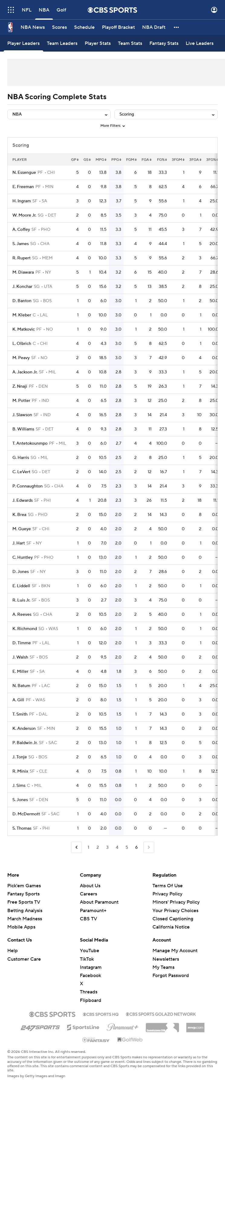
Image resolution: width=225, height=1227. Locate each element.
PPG (116, 159)
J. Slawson (22, 415)
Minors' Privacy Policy (176, 902)
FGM (131, 159)
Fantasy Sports (23, 894)
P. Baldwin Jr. (25, 743)
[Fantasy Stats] (164, 43)
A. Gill (18, 700)
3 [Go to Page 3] (107, 847)
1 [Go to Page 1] (88, 847)
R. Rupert (21, 258)
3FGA (195, 159)
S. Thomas (21, 828)
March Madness (24, 919)
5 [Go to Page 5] (127, 847)
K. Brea (19, 514)
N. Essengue (24, 172)
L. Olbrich (21, 343)
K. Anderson (24, 728)
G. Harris (20, 457)
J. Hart (18, 543)
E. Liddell (21, 586)
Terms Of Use (167, 886)
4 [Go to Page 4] (117, 847)
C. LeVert (21, 472)
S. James (20, 244)
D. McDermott (26, 814)
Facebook (90, 975)
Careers (88, 894)
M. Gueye (21, 529)
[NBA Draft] (154, 27)
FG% (162, 159)
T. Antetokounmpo (29, 443)
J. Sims (18, 785)
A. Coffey (21, 229)
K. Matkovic (23, 329)
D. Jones (20, 572)
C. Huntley (22, 557)
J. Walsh (20, 657)
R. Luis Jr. (21, 600)
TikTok (87, 959)
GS (87, 159)
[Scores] (59, 27)
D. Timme (21, 643)
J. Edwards (22, 500)
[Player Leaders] (23, 43)
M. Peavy (21, 358)
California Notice (171, 927)
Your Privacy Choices (175, 911)
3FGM (178, 159)
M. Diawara (23, 272)
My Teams (163, 967)
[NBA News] (32, 27)
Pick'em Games (24, 886)
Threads (88, 992)
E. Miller (20, 671)
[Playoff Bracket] (118, 27)
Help (12, 951)
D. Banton (21, 301)
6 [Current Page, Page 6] (136, 847)
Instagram (91, 967)
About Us (90, 886)
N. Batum (21, 686)
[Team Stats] (130, 43)
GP (75, 159)
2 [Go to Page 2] (97, 847)
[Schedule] (84, 27)
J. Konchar (22, 286)
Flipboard (90, 1000)
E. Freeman (23, 187)
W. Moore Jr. (24, 215)
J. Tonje (19, 757)
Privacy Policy (167, 894)
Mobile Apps (21, 927)
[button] (176, 27)
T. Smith (20, 714)
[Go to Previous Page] (76, 847)
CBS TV (88, 919)
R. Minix (20, 771)
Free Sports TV (23, 902)
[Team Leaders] (62, 43)
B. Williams (23, 429)
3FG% (212, 159)
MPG (101, 159)
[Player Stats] (97, 43)
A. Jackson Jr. (25, 372)
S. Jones (20, 800)
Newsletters (165, 959)
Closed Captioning (172, 919)
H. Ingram (21, 201)
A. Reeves (21, 614)
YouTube (89, 951)
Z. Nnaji (19, 386)
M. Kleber (21, 315)
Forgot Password (170, 975)
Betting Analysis (24, 911)
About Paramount (99, 902)
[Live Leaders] (199, 43)
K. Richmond (24, 629)
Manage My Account (174, 951)
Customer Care (24, 959)
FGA (147, 159)
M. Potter (21, 400)
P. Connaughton (27, 486)
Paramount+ (93, 911)
